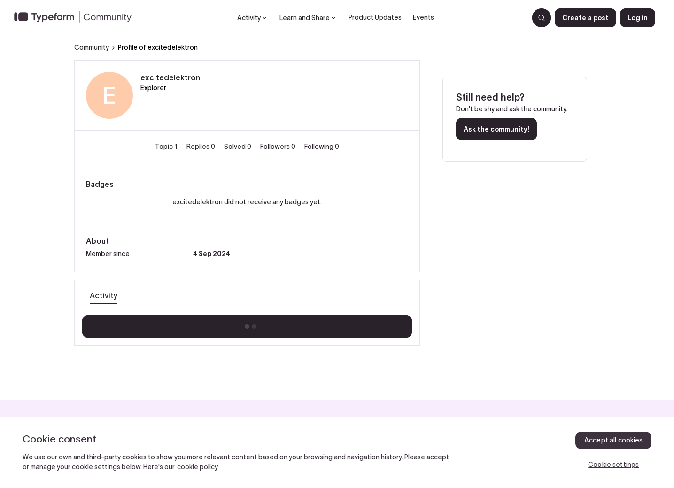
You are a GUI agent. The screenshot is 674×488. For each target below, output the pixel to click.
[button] (585, 17)
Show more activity (247, 323)
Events (423, 17)
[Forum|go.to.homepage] (76, 18)
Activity (103, 295)
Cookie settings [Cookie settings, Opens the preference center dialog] (613, 464)
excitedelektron (170, 77)
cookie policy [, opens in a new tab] (197, 467)
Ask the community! (496, 129)
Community (91, 47)
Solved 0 (238, 146)
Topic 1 (167, 146)
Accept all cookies (613, 440)
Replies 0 (201, 146)
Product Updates (375, 17)
